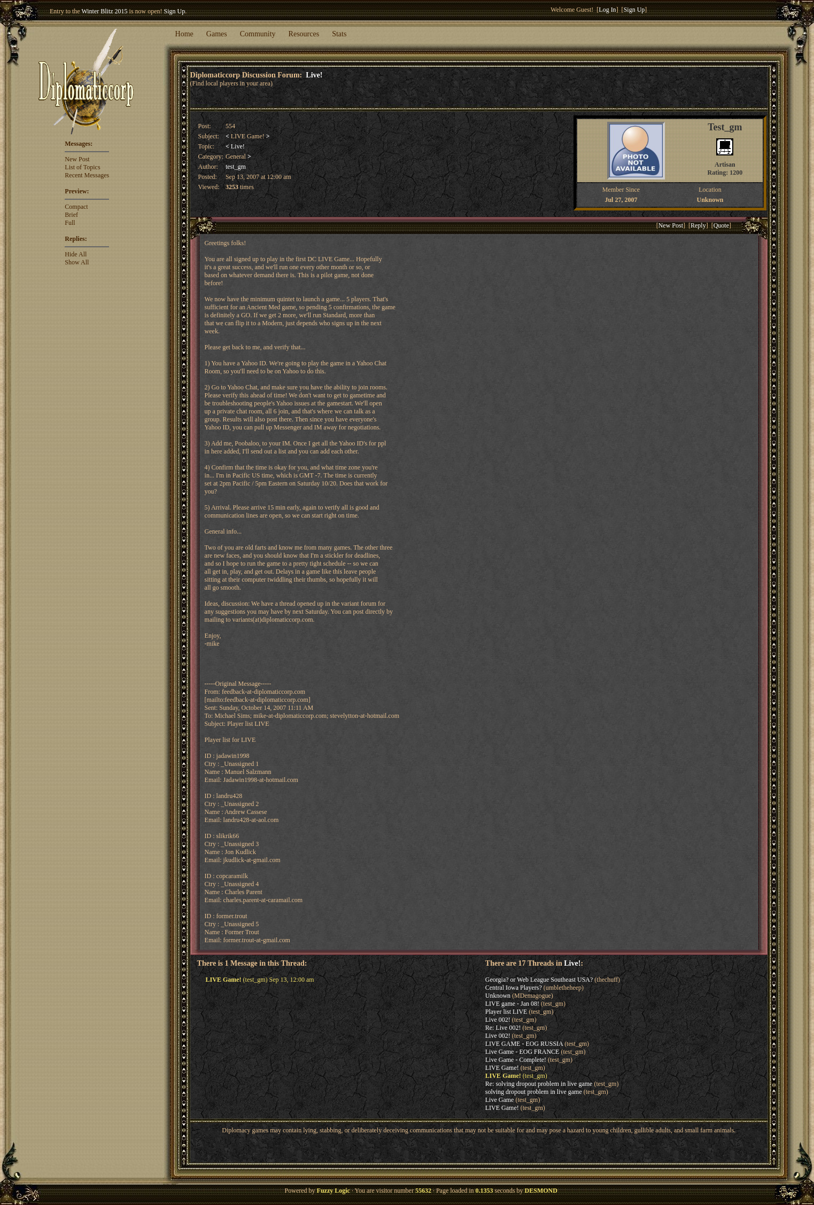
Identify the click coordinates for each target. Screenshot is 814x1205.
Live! (314, 75)
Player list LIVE (506, 1011)
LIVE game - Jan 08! (512, 1003)
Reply (698, 225)
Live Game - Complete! (515, 1059)
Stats (339, 34)
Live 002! (497, 1019)
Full (70, 222)
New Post (77, 159)
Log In (607, 9)
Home (184, 34)
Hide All (76, 254)
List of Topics (82, 167)
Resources (304, 34)
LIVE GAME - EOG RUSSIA (524, 1043)
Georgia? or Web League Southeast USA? (539, 979)
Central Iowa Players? (513, 987)
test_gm (236, 166)
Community (258, 34)
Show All (77, 262)
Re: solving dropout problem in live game (539, 1083)
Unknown (497, 995)
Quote (721, 225)
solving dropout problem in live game (533, 1092)
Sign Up (174, 11)
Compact (76, 206)
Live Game (499, 1100)
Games (216, 34)
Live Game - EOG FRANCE (522, 1051)
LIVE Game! (502, 1067)
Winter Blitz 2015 (104, 11)
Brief (71, 214)
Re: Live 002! (503, 1027)
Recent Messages (87, 175)
